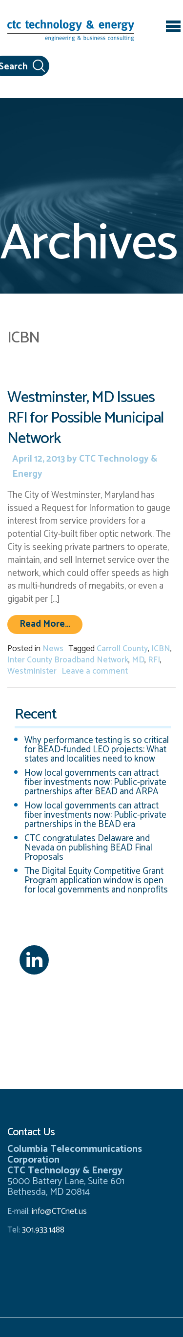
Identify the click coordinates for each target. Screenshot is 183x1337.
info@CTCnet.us (59, 1211)
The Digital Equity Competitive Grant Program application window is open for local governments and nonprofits (96, 880)
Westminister (32, 671)
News (52, 649)
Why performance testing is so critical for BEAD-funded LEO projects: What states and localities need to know (96, 749)
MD (138, 660)
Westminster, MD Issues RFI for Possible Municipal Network (85, 417)
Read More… (51, 624)
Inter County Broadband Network (67, 660)
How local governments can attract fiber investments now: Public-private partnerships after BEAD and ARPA (95, 782)
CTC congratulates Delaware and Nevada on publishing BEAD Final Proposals (88, 848)
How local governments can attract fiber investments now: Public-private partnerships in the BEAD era (95, 815)
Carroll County (122, 649)
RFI (154, 660)
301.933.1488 (42, 1230)
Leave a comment (94, 671)
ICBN (160, 649)
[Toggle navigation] (173, 28)
